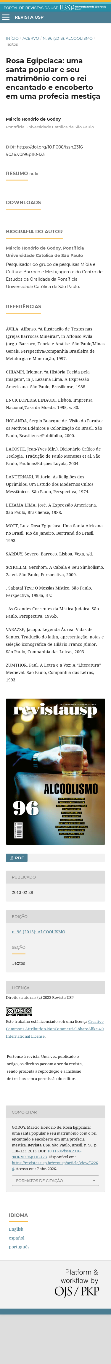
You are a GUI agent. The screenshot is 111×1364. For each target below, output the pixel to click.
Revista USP (29, 17)
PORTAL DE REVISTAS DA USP (31, 8)
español (16, 1287)
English (16, 1278)
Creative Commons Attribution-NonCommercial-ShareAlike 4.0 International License (55, 1078)
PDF (19, 907)
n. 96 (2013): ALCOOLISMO (68, 38)
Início (12, 38)
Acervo (30, 38)
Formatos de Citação (39, 1230)
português (19, 1296)
